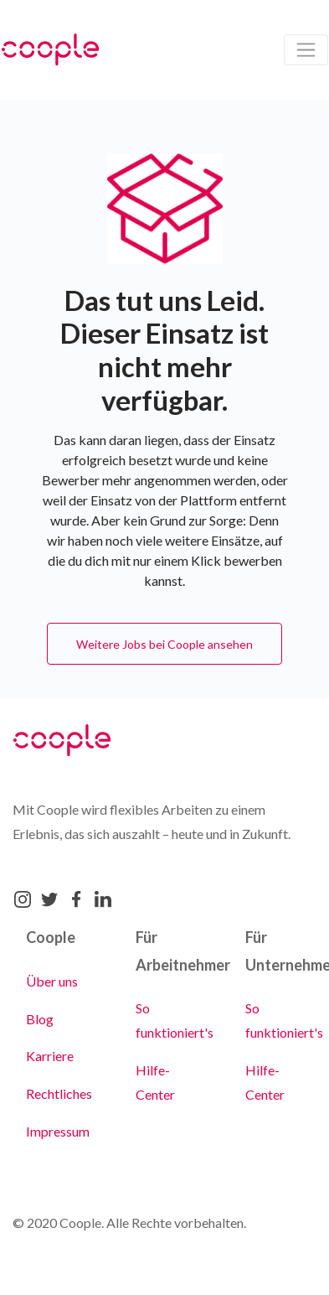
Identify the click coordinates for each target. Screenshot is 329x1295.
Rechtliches (59, 1093)
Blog (40, 1019)
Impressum (58, 1131)
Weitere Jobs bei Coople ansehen (164, 644)
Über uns (52, 981)
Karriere (50, 1056)
